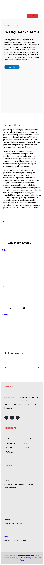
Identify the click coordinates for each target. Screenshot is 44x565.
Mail (6, 537)
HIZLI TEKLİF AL (32, 16)
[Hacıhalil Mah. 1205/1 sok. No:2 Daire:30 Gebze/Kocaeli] (22, 499)
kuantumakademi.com (26, 556)
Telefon (7, 519)
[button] (5, 368)
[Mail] (5, 530)
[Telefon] (5, 512)
